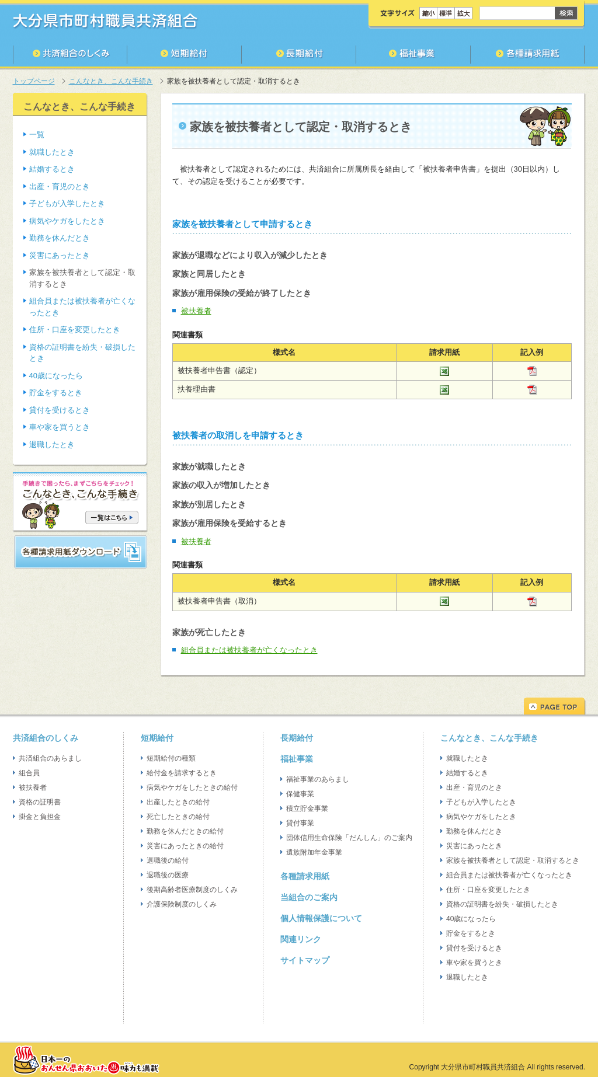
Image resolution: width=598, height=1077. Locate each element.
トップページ (34, 81)
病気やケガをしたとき (67, 221)
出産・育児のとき (59, 186)
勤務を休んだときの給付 (185, 831)
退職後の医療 (168, 875)
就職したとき (52, 152)
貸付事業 (300, 823)
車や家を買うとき (59, 427)
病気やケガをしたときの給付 (192, 787)
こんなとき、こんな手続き (111, 81)
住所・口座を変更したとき (74, 329)
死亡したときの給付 (178, 817)
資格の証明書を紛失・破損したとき (502, 904)
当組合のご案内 (309, 897)
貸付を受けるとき (59, 410)
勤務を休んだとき (59, 237)
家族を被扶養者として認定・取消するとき (512, 860)
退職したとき (52, 444)
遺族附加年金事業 (314, 852)
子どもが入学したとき (67, 203)
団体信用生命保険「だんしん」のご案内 (349, 838)
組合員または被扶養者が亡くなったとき (249, 650)
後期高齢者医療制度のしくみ (192, 890)
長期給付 (296, 738)
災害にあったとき (59, 255)
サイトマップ (304, 960)
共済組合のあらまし (50, 758)
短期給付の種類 (171, 758)
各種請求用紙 (304, 876)
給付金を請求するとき (182, 773)
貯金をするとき (55, 392)
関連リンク (300, 939)
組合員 (29, 773)
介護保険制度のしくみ (182, 904)
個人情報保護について (321, 918)
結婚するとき (52, 169)
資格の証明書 (40, 802)
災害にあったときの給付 (185, 846)
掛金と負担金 (40, 817)
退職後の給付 (168, 860)
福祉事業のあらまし (317, 779)
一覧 (36, 134)
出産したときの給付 (178, 802)
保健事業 (300, 794)
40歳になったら (56, 375)
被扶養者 (196, 310)
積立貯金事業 (307, 808)
